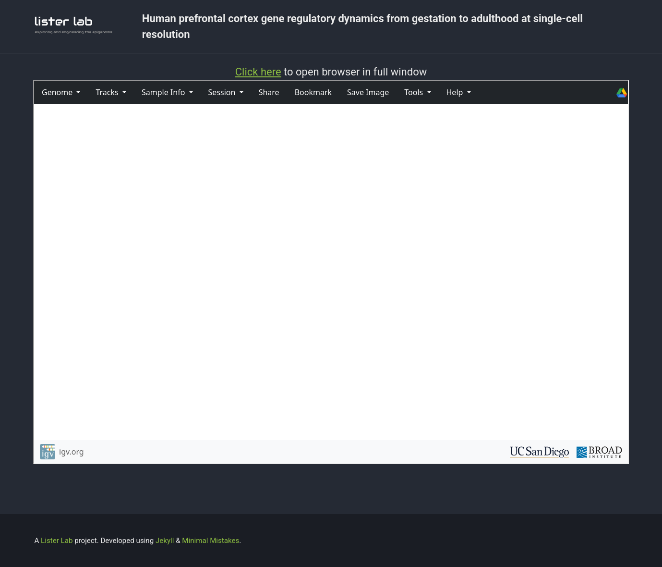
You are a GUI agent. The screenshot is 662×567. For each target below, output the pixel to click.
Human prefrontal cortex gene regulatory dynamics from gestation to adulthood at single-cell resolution (362, 26)
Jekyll (165, 540)
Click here (258, 72)
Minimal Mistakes (210, 540)
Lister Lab (57, 540)
